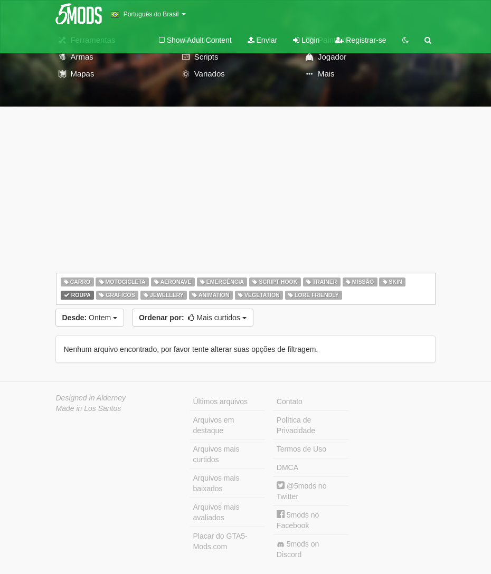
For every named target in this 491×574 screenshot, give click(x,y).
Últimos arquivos (220, 401)
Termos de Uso (301, 449)
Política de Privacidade (296, 425)
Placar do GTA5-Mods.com (220, 541)
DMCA (287, 467)
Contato (290, 401)
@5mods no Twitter (302, 491)
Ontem (89, 317)
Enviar (263, 40)
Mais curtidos (193, 317)
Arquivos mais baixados (216, 483)
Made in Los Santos (88, 408)
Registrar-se (360, 40)
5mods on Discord (298, 549)
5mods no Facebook (298, 520)
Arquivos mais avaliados (216, 512)
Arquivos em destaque (213, 425)
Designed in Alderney (91, 398)
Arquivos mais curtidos (216, 454)
